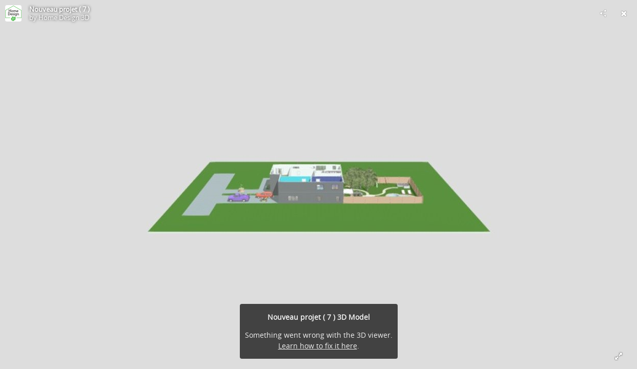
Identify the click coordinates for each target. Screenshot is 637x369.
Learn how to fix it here (317, 346)
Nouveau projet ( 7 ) (59, 9)
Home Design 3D (63, 17)
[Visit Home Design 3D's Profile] (13, 13)
